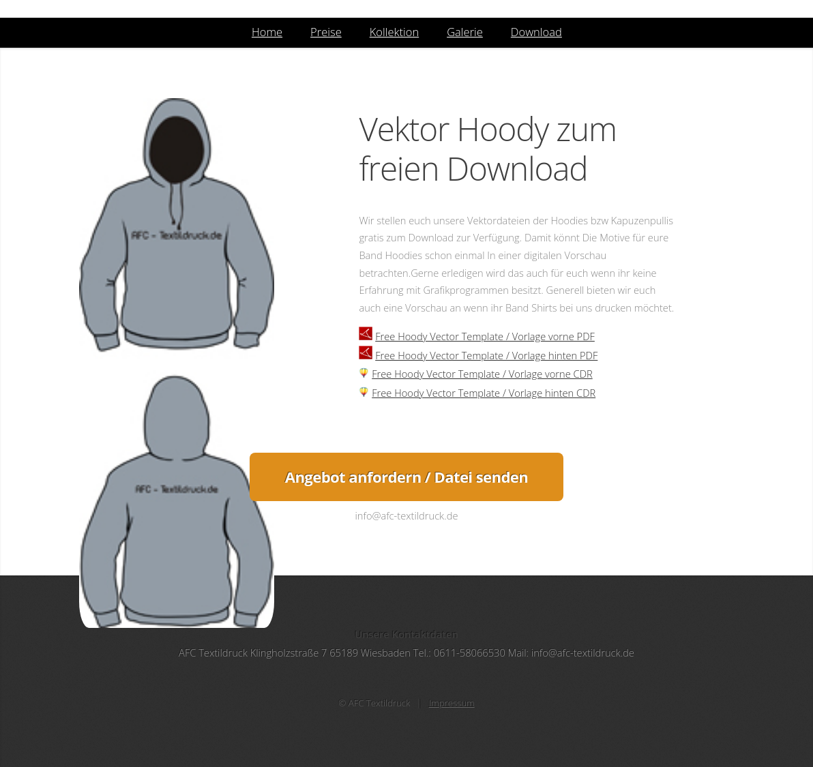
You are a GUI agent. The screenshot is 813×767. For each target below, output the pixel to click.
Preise (326, 32)
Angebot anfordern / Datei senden (406, 476)
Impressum (452, 703)
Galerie (465, 32)
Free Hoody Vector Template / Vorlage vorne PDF (485, 336)
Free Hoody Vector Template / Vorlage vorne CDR (482, 373)
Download (536, 32)
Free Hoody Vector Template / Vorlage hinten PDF (486, 355)
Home (267, 32)
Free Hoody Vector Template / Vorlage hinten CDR (483, 393)
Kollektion (394, 32)
